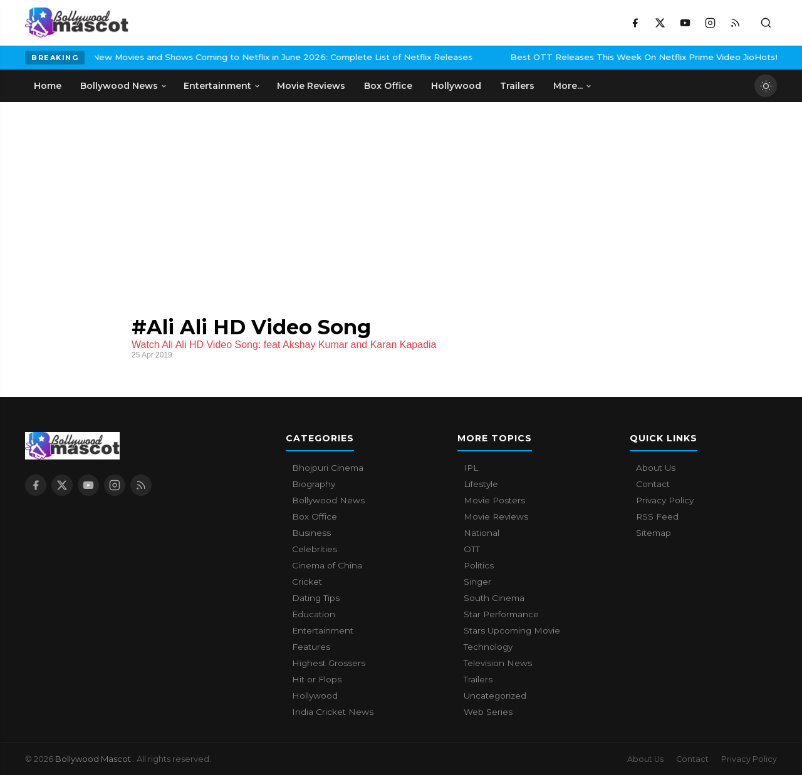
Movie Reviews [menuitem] (311, 85)
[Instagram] (710, 22)
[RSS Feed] (735, 22)
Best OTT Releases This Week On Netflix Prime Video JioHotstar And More (597, 57)
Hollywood (315, 695)
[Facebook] (634, 22)
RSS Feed (657, 516)
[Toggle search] (765, 22)
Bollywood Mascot (94, 759)
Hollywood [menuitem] (456, 85)
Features (311, 647)
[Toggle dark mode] (765, 85)
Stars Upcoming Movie (512, 630)
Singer (477, 582)
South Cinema (494, 598)
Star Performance (501, 614)
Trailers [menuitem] (517, 85)
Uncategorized (495, 695)
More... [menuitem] (572, 85)
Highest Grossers (328, 663)
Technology (488, 647)
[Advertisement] (119, 196)
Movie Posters (494, 500)
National (481, 533)
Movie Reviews (496, 516)
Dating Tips (316, 598)
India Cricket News (332, 712)
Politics (479, 565)
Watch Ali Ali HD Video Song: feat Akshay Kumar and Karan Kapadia (284, 344)
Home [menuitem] (47, 85)
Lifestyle (481, 484)
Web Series (488, 712)
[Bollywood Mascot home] (76, 23)
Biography (313, 484)
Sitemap (653, 533)
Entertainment (322, 630)
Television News (498, 663)
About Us (655, 468)
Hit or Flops (316, 679)
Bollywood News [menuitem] (123, 85)
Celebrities (314, 549)
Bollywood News (328, 500)
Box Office (314, 516)
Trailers (478, 679)
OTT (472, 549)
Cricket (307, 582)
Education (313, 614)
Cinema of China (327, 565)
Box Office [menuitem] (388, 85)
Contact (653, 484)
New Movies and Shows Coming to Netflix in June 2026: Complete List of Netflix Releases (209, 57)
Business (311, 533)
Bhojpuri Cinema (327, 468)
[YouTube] (684, 22)
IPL (471, 468)
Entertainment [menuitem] (222, 85)
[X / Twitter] (659, 22)
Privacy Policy (665, 500)
